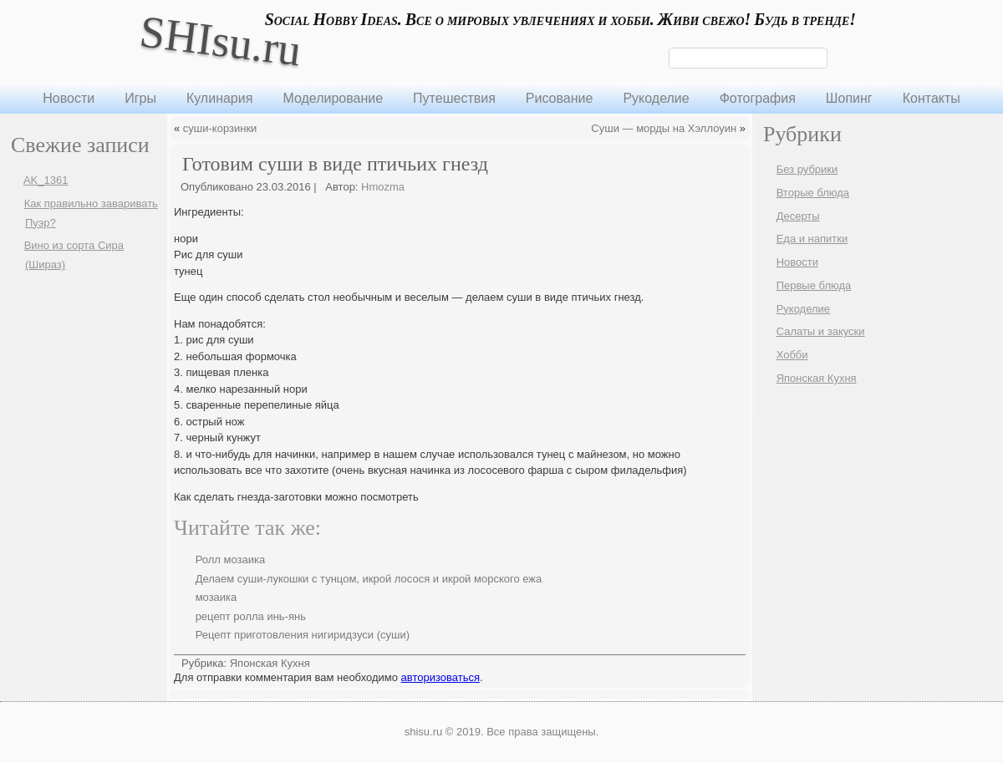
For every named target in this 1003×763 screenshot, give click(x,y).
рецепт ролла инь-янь (251, 616)
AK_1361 (46, 180)
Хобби (792, 354)
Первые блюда (814, 285)
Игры (140, 98)
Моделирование (333, 98)
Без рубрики (807, 169)
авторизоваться (440, 677)
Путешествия (454, 98)
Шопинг (849, 98)
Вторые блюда (812, 192)
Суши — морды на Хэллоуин (663, 128)
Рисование (559, 98)
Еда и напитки (812, 238)
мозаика (216, 597)
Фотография (758, 98)
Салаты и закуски (820, 331)
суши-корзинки (220, 128)
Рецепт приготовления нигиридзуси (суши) (303, 634)
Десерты (798, 216)
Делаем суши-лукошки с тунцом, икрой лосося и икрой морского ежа (369, 578)
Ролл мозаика (231, 559)
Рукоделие (656, 98)
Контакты (931, 98)
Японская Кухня (270, 663)
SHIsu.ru (220, 40)
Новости (68, 98)
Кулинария (219, 98)
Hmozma (383, 187)
